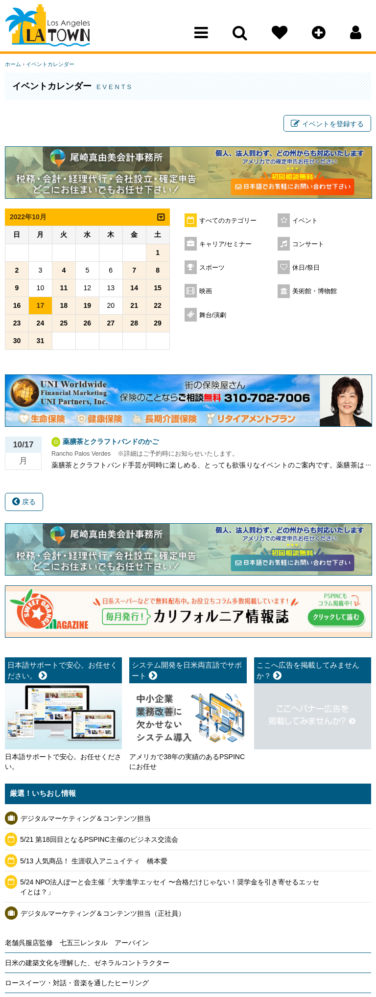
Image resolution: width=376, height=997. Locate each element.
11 (64, 288)
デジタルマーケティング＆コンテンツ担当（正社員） (103, 913)
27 (111, 323)
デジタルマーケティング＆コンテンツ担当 (86, 818)
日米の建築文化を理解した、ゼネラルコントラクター (87, 963)
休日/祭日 (306, 267)
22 (158, 305)
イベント (305, 220)
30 (17, 341)
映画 (205, 291)
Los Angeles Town (48, 26)
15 (158, 288)
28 (134, 323)
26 (87, 323)
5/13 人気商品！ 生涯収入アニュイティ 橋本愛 (93, 861)
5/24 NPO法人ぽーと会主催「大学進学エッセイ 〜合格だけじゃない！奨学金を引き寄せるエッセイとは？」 (169, 887)
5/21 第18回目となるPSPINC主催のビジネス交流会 (99, 839)
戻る (24, 501)
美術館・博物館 (314, 291)
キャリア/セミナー (225, 244)
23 (17, 323)
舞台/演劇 (213, 315)
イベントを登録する (327, 123)
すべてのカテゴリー (228, 220)
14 (134, 288)
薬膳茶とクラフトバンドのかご (111, 441)
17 (41, 305)
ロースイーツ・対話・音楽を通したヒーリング (77, 983)
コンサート (308, 244)
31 (41, 341)
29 (158, 323)
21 (134, 305)
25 (64, 323)
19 (87, 305)
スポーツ (212, 267)
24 (41, 323)
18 (64, 305)
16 (17, 305)
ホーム (13, 64)
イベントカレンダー (50, 64)
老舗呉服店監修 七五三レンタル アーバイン (77, 943)
